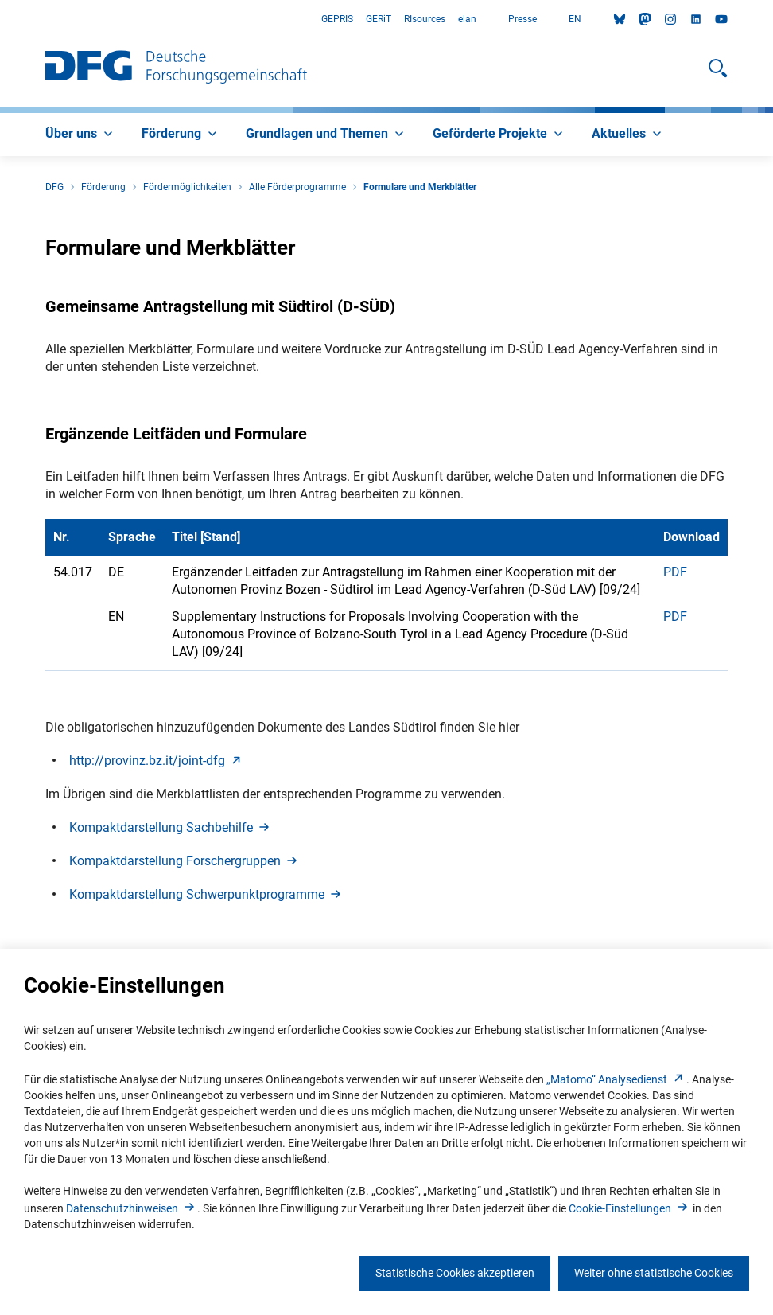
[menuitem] (80, 134)
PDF (675, 571)
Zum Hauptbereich (0, 19)
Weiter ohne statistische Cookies (653, 1272)
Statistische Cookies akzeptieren (454, 1272)
